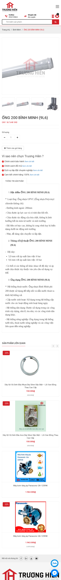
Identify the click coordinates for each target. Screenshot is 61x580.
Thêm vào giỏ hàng (13, 148)
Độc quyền (31, 17)
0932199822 (13, 17)
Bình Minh (17, 30)
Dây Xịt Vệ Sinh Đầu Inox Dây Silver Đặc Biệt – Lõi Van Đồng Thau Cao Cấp (30, 436)
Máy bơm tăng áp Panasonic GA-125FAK (30, 485)
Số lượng (5, 132)
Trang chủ (6, 30)
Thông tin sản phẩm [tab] (14, 181)
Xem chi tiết (29, 161)
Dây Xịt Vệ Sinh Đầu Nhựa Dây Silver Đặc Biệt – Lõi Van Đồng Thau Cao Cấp (30, 386)
